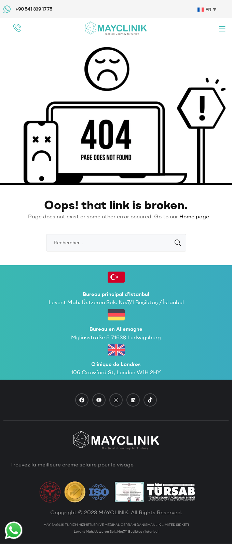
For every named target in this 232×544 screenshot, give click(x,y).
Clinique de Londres (116, 364)
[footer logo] (116, 440)
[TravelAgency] (129, 492)
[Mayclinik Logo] (116, 28)
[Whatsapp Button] (13, 530)
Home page (194, 216)
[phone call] (17, 28)
